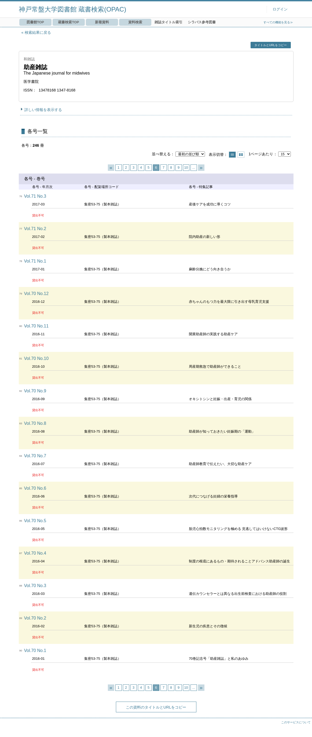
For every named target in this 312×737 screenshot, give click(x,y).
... (193, 167)
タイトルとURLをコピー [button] (270, 45)
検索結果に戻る (38, 32)
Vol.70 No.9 (35, 391)
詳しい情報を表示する (43, 110)
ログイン (280, 9)
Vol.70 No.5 (35, 520)
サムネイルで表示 (240, 155)
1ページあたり (260, 154)
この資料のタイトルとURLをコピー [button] (156, 707)
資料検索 (135, 22)
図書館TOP (35, 22)
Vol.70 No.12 (36, 293)
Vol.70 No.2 (35, 618)
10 (186, 167)
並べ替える (161, 154)
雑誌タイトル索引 (168, 22)
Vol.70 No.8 (35, 423)
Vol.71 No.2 (35, 228)
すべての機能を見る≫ (278, 22)
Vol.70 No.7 (35, 456)
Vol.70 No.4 (35, 553)
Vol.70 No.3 (35, 585)
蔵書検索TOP (68, 22)
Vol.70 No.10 (36, 358)
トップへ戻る (302, 727)
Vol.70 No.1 (35, 650)
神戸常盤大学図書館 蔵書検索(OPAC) (72, 9)
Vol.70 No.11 (36, 326)
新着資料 (102, 22)
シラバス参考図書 (202, 22)
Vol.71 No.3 (35, 196)
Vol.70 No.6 (35, 488)
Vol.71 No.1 (35, 261)
